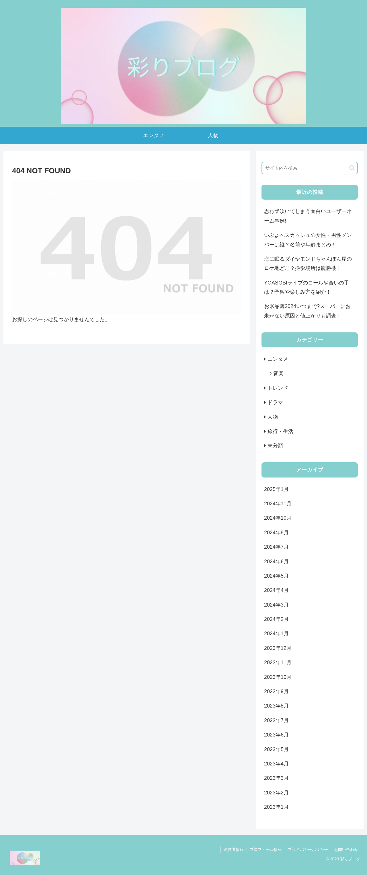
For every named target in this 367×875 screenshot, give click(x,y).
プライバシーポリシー (308, 849)
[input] (309, 168)
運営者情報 (234, 849)
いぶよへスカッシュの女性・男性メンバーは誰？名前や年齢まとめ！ (308, 239)
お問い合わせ (346, 849)
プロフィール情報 (266, 849)
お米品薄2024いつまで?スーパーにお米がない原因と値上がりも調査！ (307, 310)
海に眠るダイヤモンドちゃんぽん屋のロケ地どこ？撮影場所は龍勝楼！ (308, 263)
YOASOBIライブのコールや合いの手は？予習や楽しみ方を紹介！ (306, 287)
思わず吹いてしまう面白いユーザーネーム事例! (308, 215)
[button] (352, 168)
